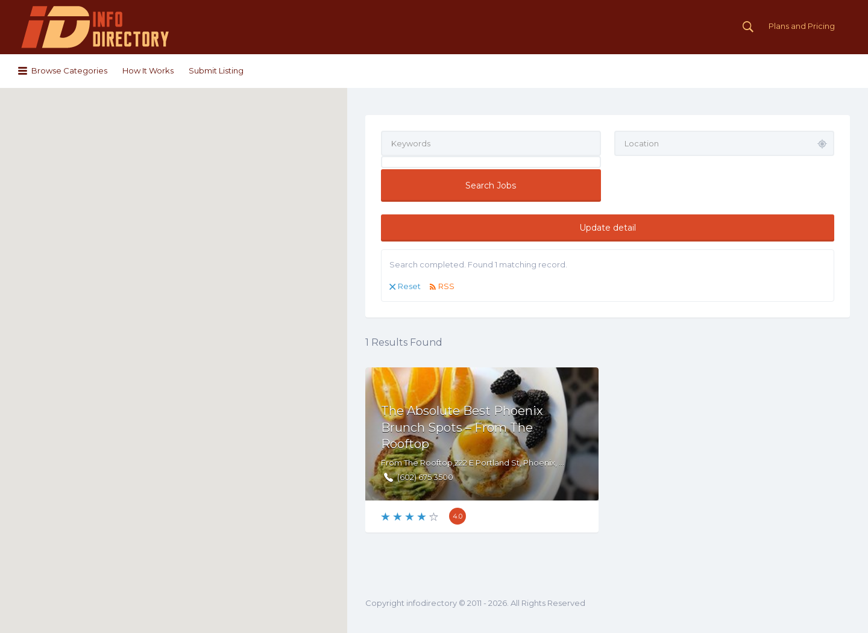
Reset (409, 286)
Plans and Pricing (802, 26)
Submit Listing (216, 70)
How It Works (148, 70)
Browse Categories (69, 70)
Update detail (607, 227)
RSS (446, 286)
